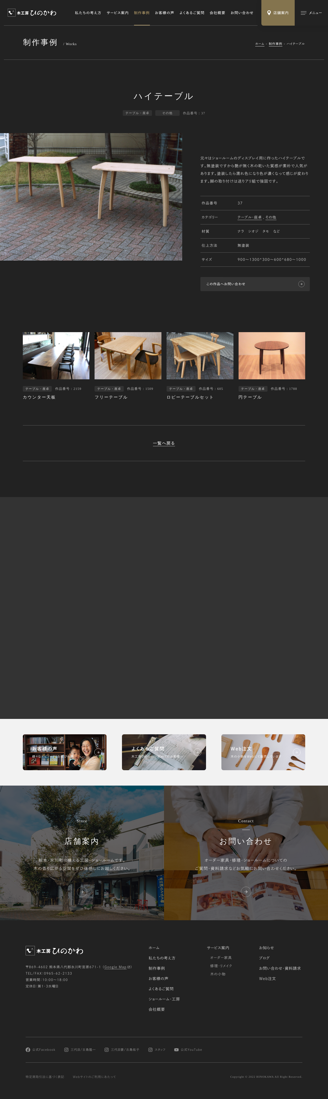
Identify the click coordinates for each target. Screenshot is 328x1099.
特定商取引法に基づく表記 (45, 1076)
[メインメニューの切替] (311, 13)
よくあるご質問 (192, 13)
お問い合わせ (242, 13)
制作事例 (142, 13)
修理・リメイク (221, 966)
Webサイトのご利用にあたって (94, 1076)
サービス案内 (118, 13)
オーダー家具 (221, 957)
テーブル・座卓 (250, 218)
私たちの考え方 (88, 13)
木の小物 (218, 974)
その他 (270, 218)
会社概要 (217, 13)
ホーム (259, 43)
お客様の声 (165, 13)
